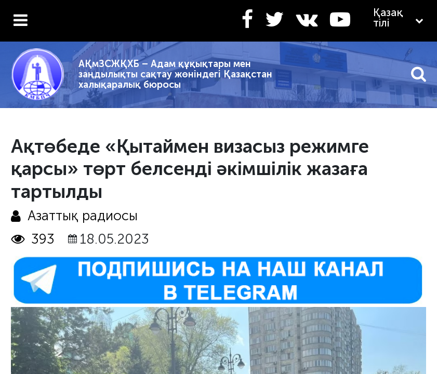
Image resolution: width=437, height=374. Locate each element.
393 (33, 239)
